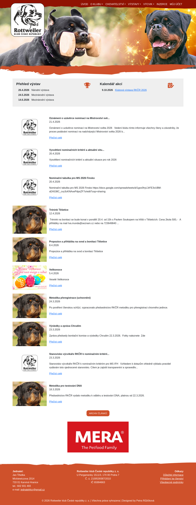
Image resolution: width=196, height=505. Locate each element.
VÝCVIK (147, 4)
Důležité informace (173, 475)
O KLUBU (95, 4)
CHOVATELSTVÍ (115, 4)
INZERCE (162, 4)
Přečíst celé (55, 137)
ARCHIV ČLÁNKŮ (98, 413)
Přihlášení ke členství (171, 478)
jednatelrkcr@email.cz (33, 489)
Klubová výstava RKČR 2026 (131, 90)
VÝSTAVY (133, 4)
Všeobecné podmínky (171, 482)
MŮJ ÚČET (176, 4)
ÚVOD (84, 4)
